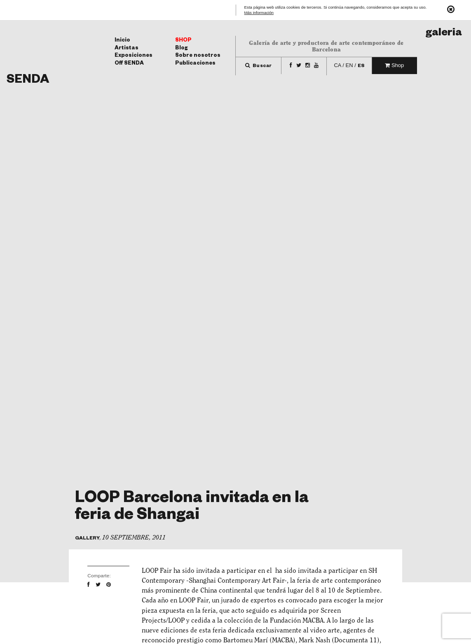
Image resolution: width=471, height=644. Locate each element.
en (349, 65)
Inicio (122, 41)
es (361, 66)
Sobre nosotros (197, 56)
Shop (183, 41)
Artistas (126, 48)
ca (337, 65)
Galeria (444, 34)
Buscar (258, 66)
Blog (181, 48)
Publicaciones (195, 64)
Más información (259, 13)
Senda (28, 81)
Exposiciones (133, 56)
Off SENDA (129, 64)
